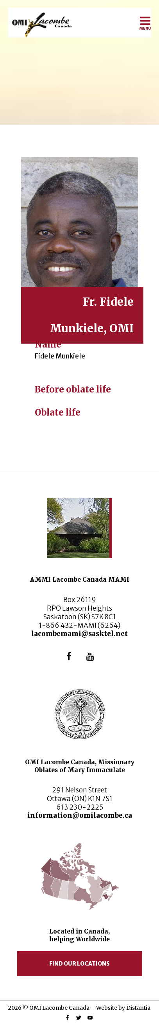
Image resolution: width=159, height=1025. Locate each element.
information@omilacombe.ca (79, 815)
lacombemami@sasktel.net (79, 634)
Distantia (138, 1007)
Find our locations (79, 963)
